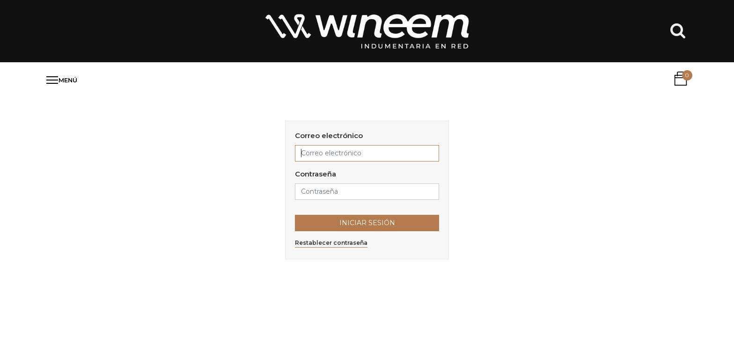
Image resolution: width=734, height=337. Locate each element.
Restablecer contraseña (331, 242)
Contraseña (315, 173)
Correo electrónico (329, 135)
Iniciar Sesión (367, 223)
